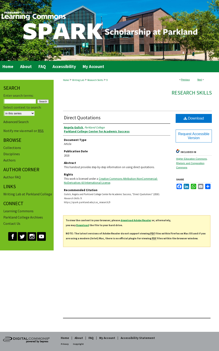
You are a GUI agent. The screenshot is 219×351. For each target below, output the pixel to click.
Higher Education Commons (191, 158)
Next (199, 79)
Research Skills (95, 80)
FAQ (91, 338)
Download (194, 118)
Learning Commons (18, 211)
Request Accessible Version (193, 136)
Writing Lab (78, 80)
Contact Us (11, 223)
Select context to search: (22, 107)
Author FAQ (12, 177)
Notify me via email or (23, 130)
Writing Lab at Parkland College (27, 194)
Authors (9, 160)
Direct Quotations (82, 117)
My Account (107, 338)
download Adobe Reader (135, 220)
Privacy (65, 344)
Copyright (78, 344)
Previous (185, 79)
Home (66, 80)
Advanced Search (16, 122)
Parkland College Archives (23, 217)
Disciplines (11, 154)
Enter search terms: (18, 95)
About (79, 338)
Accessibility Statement (138, 338)
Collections (12, 147)
